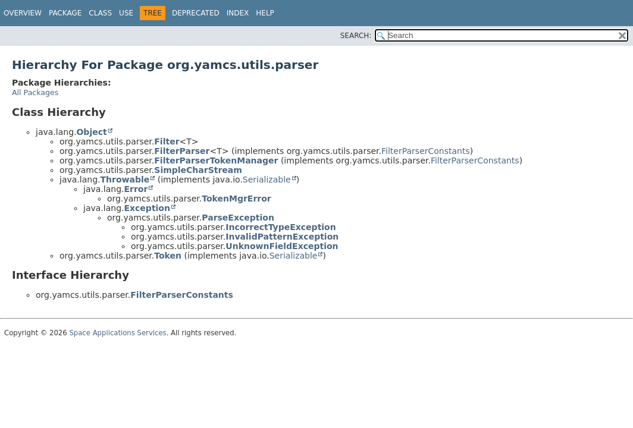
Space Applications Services (117, 333)
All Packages (35, 92)
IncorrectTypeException (280, 227)
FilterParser (181, 151)
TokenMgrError (236, 198)
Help (265, 13)
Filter (166, 141)
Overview (23, 13)
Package (65, 13)
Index (238, 13)
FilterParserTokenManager (216, 160)
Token (167, 255)
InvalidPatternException (282, 236)
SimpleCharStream (198, 170)
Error (136, 189)
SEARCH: (356, 36)
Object (91, 132)
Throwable (124, 179)
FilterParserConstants (425, 151)
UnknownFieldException (281, 246)
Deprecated (196, 13)
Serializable (267, 179)
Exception (147, 208)
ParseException (238, 217)
